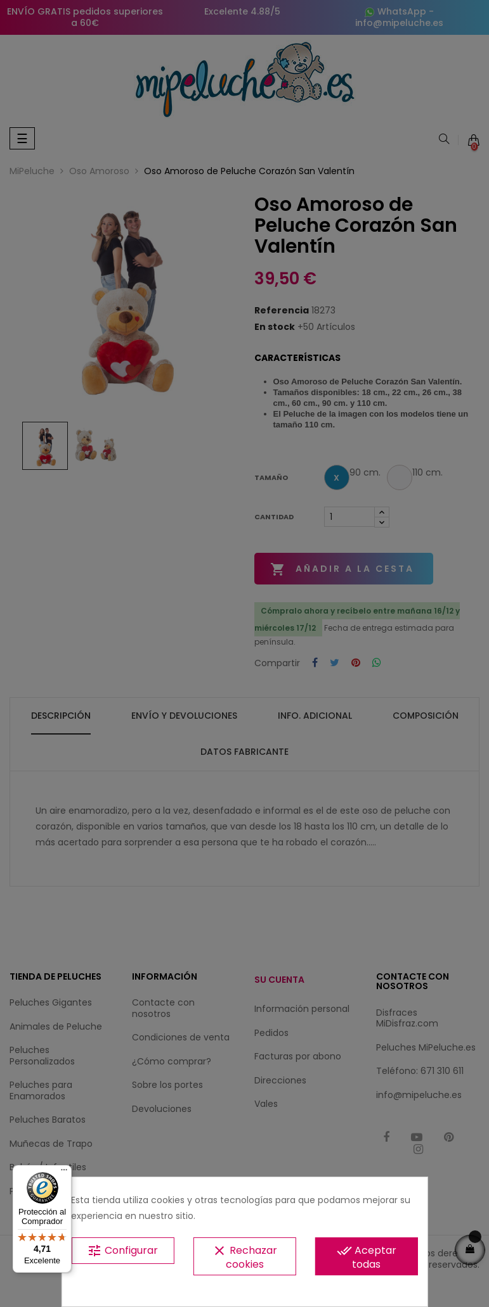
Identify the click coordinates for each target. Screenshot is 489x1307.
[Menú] (64, 1172)
